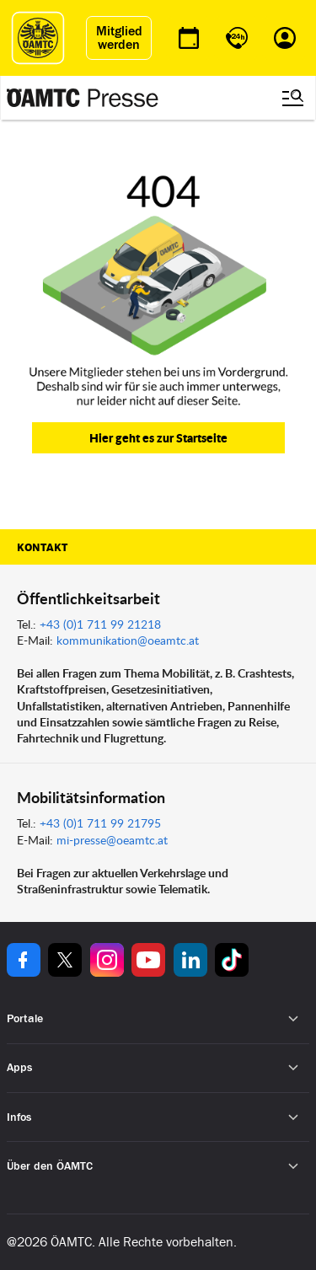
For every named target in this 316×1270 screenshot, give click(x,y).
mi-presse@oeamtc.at (112, 840)
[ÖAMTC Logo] (38, 38)
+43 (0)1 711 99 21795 (100, 823)
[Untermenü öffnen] (293, 1019)
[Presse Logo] (82, 97)
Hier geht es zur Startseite (158, 437)
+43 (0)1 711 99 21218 (100, 624)
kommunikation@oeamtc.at (127, 640)
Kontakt (42, 548)
